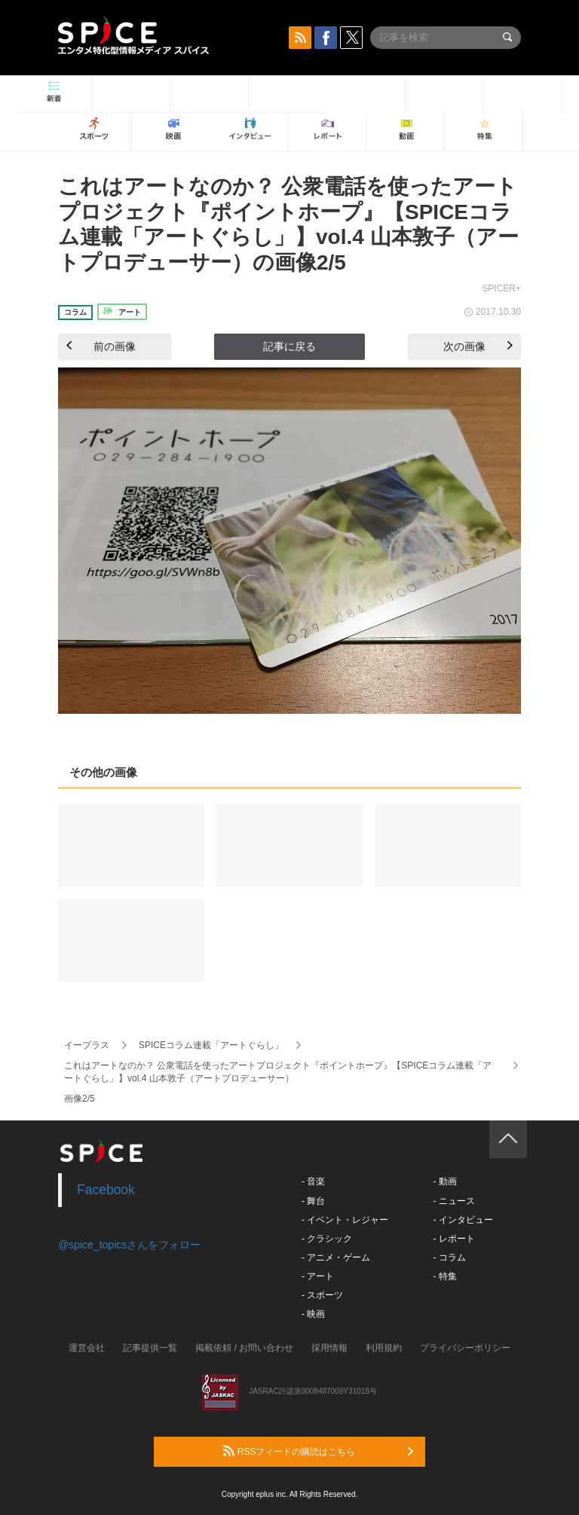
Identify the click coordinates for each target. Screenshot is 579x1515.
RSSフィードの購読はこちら (318, 1451)
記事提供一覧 (150, 1348)
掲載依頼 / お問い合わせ (244, 1348)
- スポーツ (322, 1295)
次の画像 (478, 346)
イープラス (86, 1045)
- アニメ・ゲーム (336, 1257)
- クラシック (327, 1238)
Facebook (106, 1189)
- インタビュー (462, 1220)
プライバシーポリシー (465, 1348)
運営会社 (87, 1348)
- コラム (449, 1257)
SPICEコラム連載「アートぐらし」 (211, 1045)
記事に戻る (289, 346)
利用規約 (384, 1348)
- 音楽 (313, 1181)
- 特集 (444, 1276)
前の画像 (101, 346)
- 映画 (313, 1314)
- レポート (453, 1238)
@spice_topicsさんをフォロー (129, 1245)
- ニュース (453, 1201)
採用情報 (329, 1348)
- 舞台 (313, 1201)
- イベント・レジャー (345, 1220)
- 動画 (444, 1181)
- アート (318, 1276)
